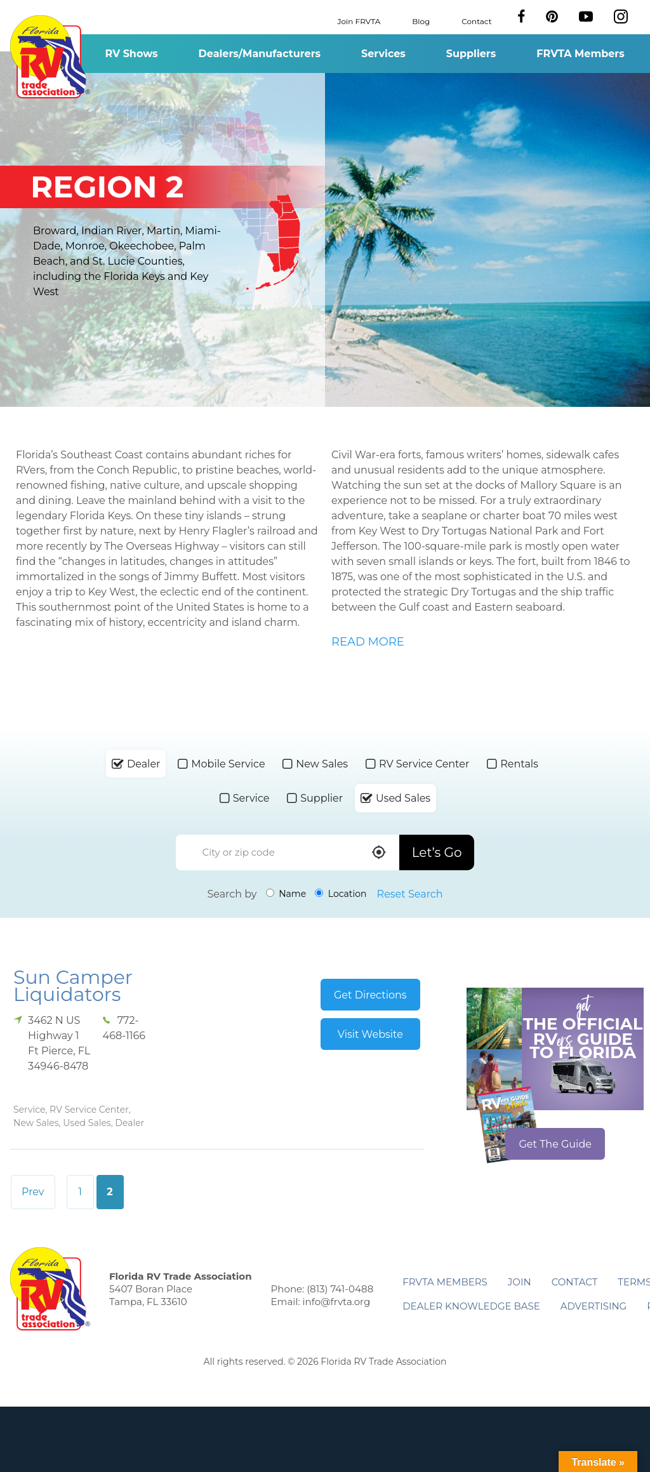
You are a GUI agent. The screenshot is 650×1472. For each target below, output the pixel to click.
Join (519, 1282)
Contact (476, 21)
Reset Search (410, 894)
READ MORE (367, 642)
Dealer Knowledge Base (471, 1306)
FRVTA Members (580, 54)
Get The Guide (555, 1144)
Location (340, 893)
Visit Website (370, 1034)
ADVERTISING (593, 1306)
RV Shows (131, 54)
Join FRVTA (359, 21)
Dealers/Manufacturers (260, 54)
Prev (33, 1192)
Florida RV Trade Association (50, 56)
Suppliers (471, 54)
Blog (421, 21)
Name (286, 893)
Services (383, 54)
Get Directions (370, 995)
